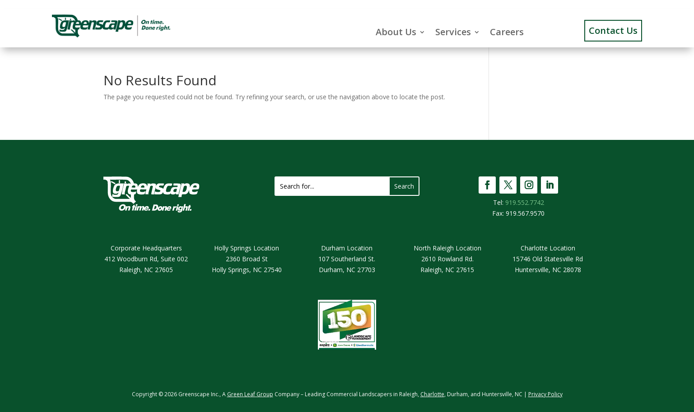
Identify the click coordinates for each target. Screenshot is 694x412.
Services (453, 32)
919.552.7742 (524, 202)
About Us (396, 32)
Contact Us (613, 30)
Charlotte (432, 394)
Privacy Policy (545, 394)
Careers (507, 32)
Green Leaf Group (250, 394)
